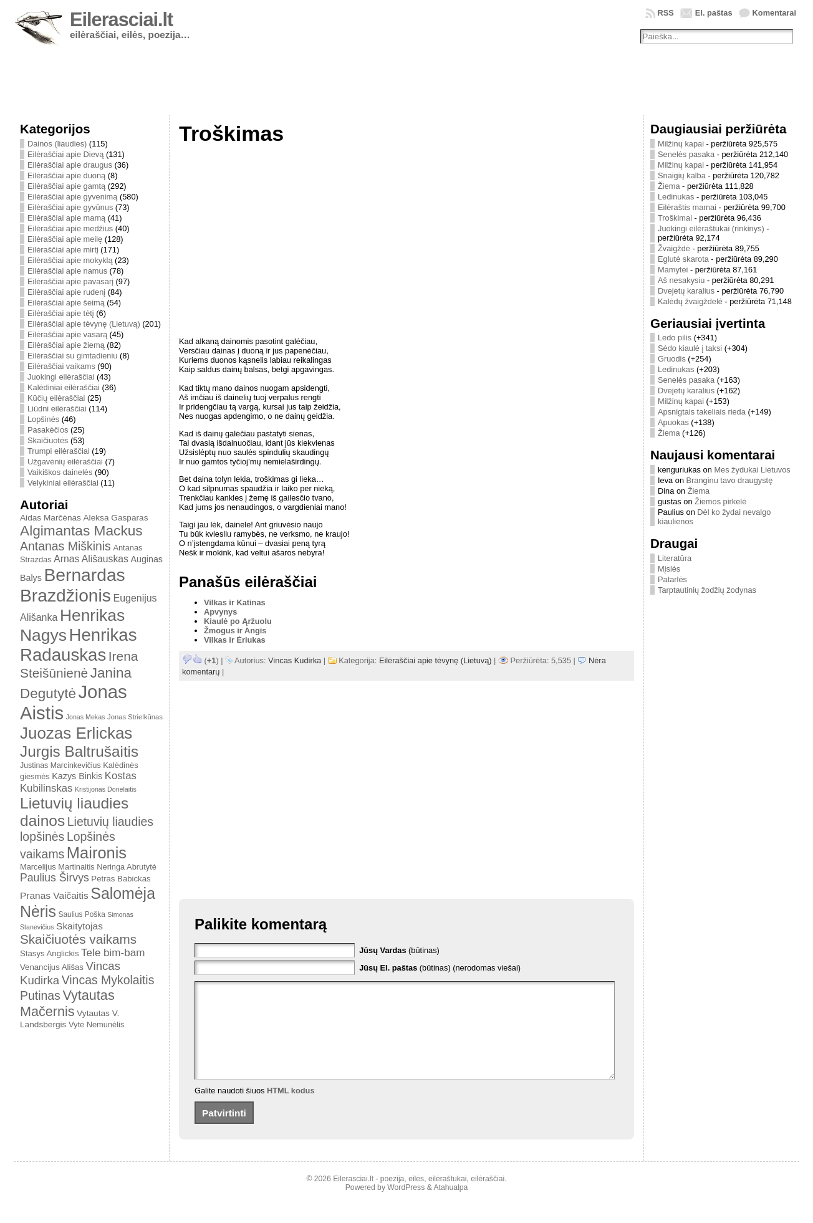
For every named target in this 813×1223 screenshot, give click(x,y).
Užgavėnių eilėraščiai (65, 461)
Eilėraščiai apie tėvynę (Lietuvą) (83, 324)
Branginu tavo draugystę (729, 480)
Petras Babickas (120, 878)
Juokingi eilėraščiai (60, 376)
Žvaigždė (674, 248)
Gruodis (672, 358)
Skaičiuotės (47, 440)
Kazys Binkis (77, 776)
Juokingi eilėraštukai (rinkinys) (711, 228)
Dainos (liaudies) (57, 143)
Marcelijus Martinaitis (57, 866)
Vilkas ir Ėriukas (235, 640)
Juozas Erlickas (76, 733)
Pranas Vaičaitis (54, 895)
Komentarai (774, 12)
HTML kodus (291, 1109)
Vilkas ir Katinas (235, 602)
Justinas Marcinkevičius (60, 765)
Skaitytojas (79, 926)
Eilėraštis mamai (687, 207)
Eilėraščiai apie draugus (69, 165)
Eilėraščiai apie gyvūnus (70, 207)
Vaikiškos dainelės (59, 472)
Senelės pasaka (686, 154)
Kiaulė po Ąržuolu (238, 621)
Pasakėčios (47, 429)
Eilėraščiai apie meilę (64, 239)
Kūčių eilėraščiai (56, 398)
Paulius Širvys (54, 877)
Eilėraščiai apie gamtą (66, 186)
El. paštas (714, 12)
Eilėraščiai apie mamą (66, 218)
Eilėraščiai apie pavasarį (70, 281)
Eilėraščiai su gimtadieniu (72, 355)
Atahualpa (450, 1206)
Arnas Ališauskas (91, 559)
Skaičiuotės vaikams (78, 939)
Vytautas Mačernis (67, 1003)
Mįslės (669, 568)
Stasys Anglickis (49, 953)
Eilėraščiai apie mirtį (63, 249)
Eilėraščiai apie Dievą (65, 154)
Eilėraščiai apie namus (67, 271)
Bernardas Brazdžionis (72, 585)
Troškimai (675, 218)
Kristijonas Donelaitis (106, 789)
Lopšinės (43, 419)
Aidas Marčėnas (50, 517)
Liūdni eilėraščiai (57, 408)
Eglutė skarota (683, 259)
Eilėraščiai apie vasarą (67, 334)
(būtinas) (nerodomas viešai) (440, 967)
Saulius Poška (82, 914)
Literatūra (674, 558)
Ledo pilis (674, 337)
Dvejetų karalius (686, 290)
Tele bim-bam (113, 953)
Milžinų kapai (681, 143)
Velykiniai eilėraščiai (63, 482)
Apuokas (673, 422)
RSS (666, 12)
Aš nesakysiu (681, 280)
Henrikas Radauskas (78, 644)
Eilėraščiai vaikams (61, 366)
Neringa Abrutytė (126, 866)
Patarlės (672, 579)
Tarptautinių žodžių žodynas (707, 590)
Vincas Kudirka (294, 660)
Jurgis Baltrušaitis (79, 751)
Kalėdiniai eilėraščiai (63, 387)
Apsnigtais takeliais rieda (702, 411)
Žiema (669, 186)
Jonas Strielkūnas (135, 717)
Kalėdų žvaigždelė (690, 301)
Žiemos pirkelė (720, 501)
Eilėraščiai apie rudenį (66, 292)
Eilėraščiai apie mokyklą (70, 260)
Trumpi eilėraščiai (58, 451)
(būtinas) (399, 950)
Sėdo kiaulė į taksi (690, 348)
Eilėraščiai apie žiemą (66, 345)
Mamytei (673, 269)
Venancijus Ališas (52, 967)
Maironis (97, 852)
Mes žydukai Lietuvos (752, 469)
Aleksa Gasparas (115, 517)
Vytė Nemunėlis (96, 1024)
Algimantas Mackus (81, 530)
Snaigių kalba (682, 175)
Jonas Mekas (85, 717)
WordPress (406, 1206)
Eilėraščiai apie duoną (66, 175)
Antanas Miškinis (65, 546)
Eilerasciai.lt (121, 20)
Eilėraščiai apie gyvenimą (72, 196)
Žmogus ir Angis (235, 630)
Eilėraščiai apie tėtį (60, 313)
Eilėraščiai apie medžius (70, 228)
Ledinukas (676, 196)
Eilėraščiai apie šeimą (66, 302)
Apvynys (220, 611)
